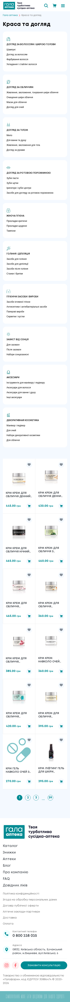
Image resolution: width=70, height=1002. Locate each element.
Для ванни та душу (16, 140)
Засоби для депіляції (17, 264)
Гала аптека (10, 15)
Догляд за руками (16, 150)
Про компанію (15, 872)
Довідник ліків (15, 885)
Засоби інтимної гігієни (18, 302)
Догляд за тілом (17, 130)
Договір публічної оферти (21, 906)
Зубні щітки (12, 183)
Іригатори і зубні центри (19, 188)
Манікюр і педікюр (16, 425)
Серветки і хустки (16, 316)
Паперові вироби (15, 311)
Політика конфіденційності (21, 894)
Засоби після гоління (17, 268)
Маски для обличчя (17, 102)
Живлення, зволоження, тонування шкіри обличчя (32, 92)
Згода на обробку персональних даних (30, 900)
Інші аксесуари (14, 397)
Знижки (9, 852)
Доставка (10, 918)
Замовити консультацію (44, 965)
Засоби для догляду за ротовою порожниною (30, 193)
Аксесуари (13, 377)
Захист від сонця (18, 340)
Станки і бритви (15, 273)
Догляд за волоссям (17, 54)
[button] (29, 465)
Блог (7, 865)
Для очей (11, 430)
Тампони (11, 230)
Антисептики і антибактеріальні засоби (27, 306)
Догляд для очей (15, 107)
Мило (9, 135)
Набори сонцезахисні (18, 354)
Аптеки (9, 859)
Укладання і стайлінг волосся (22, 64)
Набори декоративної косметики (23, 435)
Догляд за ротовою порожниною (29, 173)
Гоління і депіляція (18, 254)
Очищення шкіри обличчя (20, 97)
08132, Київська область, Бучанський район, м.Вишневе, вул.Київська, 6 (37, 951)
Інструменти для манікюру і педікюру (26, 382)
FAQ (6, 878)
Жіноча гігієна (15, 216)
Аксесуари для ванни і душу (21, 392)
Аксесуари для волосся (19, 387)
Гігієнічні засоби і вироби (22, 297)
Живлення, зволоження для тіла (23, 145)
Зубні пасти (12, 178)
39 (50, 797)
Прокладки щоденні (17, 226)
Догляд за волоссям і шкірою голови (31, 44)
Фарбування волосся (17, 59)
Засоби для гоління (17, 259)
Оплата (8, 924)
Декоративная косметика (23, 420)
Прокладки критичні (17, 221)
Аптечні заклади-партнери (21, 912)
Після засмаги (14, 349)
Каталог (10, 845)
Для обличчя (13, 440)
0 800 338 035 (25, 936)
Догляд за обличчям (20, 87)
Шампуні (11, 49)
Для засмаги (13, 344)
